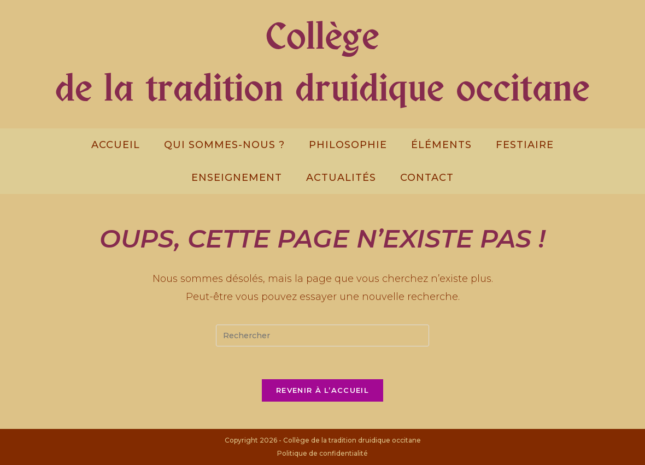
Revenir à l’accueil (322, 390)
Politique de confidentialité (322, 453)
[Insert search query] (322, 335)
